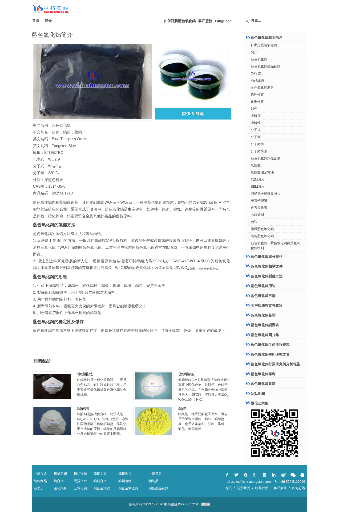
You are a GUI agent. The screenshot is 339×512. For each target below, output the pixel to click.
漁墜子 (39, 488)
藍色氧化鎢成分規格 (264, 256)
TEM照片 (257, 179)
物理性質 (257, 94)
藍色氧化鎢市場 (260, 295)
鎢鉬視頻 (80, 473)
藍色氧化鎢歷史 (262, 87)
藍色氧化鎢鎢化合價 (265, 158)
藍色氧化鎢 (259, 59)
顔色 (254, 109)
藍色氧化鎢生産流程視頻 (270, 345)
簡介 (48, 21)
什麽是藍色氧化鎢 (264, 45)
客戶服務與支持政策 (264, 305)
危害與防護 (259, 208)
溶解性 (256, 123)
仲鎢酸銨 (85, 374)
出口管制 (257, 215)
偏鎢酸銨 (186, 374)
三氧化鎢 (80, 488)
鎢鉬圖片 (125, 473)
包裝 (254, 222)
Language (223, 21)
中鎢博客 (155, 473)
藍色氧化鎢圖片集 (265, 335)
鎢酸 (182, 408)
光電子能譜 (259, 200)
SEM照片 (257, 186)
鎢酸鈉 (83, 408)
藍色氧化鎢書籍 (263, 384)
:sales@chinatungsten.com (249, 481)
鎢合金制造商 (128, 488)
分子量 (256, 137)
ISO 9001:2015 (189, 504)
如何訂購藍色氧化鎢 (180, 21)
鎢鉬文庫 (100, 473)
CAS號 (256, 73)
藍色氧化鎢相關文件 (264, 266)
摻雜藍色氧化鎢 (262, 229)
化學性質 (257, 101)
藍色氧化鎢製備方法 (264, 276)
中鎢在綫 (170, 504)
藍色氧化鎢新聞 (263, 315)
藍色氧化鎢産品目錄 (265, 66)
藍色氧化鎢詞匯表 (265, 325)
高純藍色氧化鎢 (262, 236)
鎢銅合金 (100, 481)
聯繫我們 (261, 488)
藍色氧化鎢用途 (260, 286)
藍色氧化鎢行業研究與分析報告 (275, 364)
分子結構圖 (259, 151)
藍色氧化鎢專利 (263, 374)
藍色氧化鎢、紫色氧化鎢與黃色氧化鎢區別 (275, 245)
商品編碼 (257, 80)
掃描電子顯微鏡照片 (265, 193)
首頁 (35, 21)
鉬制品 (153, 481)
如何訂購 (298, 488)
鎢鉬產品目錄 (158, 488)
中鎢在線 (40, 473)
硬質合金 (80, 481)
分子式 (256, 130)
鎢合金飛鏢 (101, 488)
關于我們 (243, 488)
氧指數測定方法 (262, 172)
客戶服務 (205, 21)
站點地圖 (258, 394)
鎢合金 (59, 481)
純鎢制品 (40, 481)
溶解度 (256, 116)
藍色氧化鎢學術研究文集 (270, 354)
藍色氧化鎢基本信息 (264, 37)
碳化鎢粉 (60, 488)
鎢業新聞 (60, 473)
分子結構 (257, 144)
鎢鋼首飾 (125, 481)
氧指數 (256, 165)
